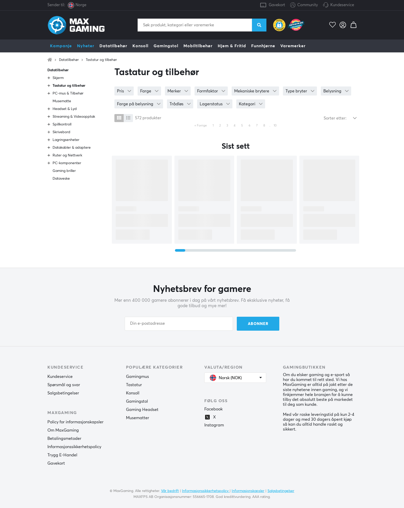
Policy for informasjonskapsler (75, 422)
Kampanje (61, 46)
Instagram (214, 425)
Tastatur (134, 385)
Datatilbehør (113, 46)
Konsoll (140, 46)
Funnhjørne (263, 46)
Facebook (213, 409)
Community (304, 5)
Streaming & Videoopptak (74, 116)
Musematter (137, 418)
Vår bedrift (170, 491)
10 (275, 125)
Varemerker (293, 46)
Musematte (62, 101)
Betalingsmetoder (64, 438)
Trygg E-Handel (62, 455)
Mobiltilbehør (198, 46)
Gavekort (277, 5)
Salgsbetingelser (63, 393)
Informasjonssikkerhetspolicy (74, 447)
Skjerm (58, 78)
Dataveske (61, 178)
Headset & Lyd (65, 109)
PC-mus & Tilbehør (68, 93)
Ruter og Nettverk (67, 155)
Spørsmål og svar (63, 385)
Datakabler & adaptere (72, 147)
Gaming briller (64, 171)
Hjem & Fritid (232, 46)
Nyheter (85, 46)
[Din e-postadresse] (179, 324)
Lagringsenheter (66, 140)
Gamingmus (137, 377)
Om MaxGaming (63, 430)
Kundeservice (342, 5)
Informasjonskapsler (248, 491)
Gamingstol (166, 46)
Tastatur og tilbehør (101, 60)
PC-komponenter (67, 163)
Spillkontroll (62, 124)
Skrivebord (61, 132)
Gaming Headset (142, 410)
